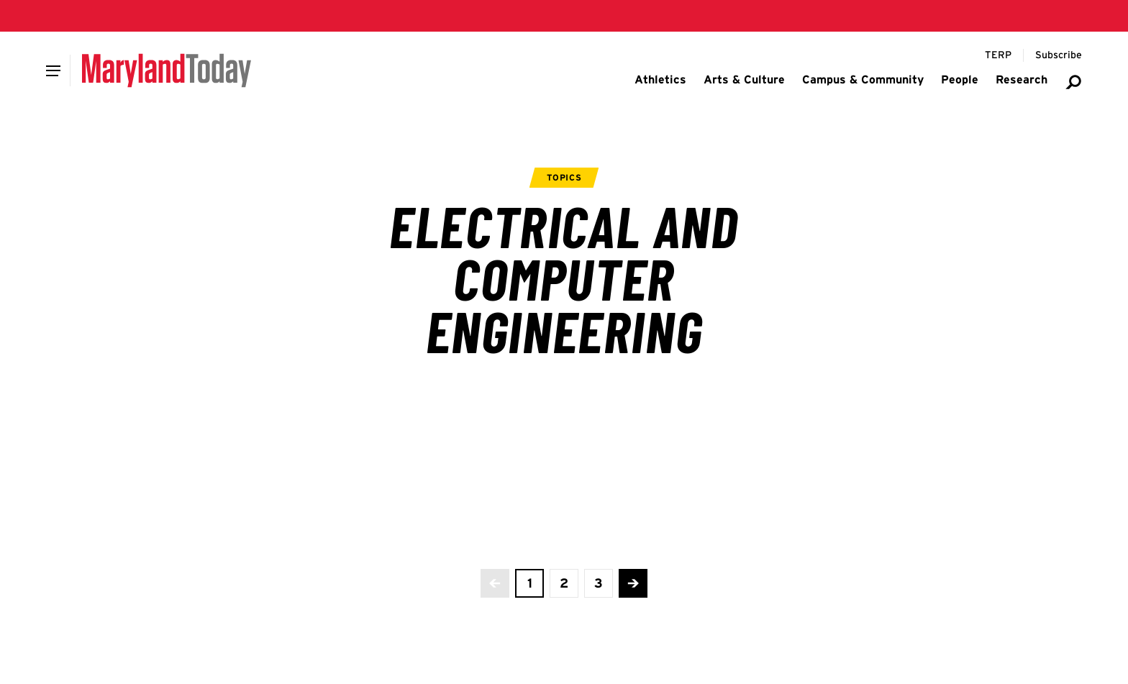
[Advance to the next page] (633, 583)
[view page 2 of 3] (564, 583)
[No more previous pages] (495, 583)
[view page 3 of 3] (598, 583)
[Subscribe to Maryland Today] (1058, 55)
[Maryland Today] (166, 70)
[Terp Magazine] (998, 55)
